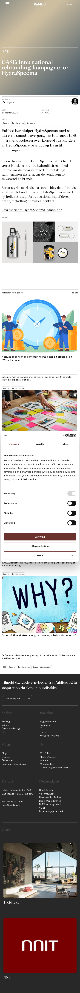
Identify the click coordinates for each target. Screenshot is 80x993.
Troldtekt (11, 902)
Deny (40, 555)
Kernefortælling (18, 123)
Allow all (40, 536)
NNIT (7, 977)
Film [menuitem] (4, 732)
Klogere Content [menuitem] (48, 756)
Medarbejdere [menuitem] (47, 764)
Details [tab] (40, 444)
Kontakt (70, 4)
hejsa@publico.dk (11, 805)
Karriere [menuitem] (44, 760)
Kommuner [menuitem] (45, 725)
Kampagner (31, 123)
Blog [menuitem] (4, 753)
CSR (4, 667)
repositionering (45, 196)
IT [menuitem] (41, 728)
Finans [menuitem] (43, 732)
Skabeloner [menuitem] (7, 760)
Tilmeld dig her (12, 698)
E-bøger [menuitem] (6, 756)
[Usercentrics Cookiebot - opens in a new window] (62, 435)
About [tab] (65, 444)
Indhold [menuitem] (5, 725)
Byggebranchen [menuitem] (48, 721)
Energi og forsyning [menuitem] (49, 735)
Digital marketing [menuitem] (11, 728)
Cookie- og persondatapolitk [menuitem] (55, 767)
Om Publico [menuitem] (46, 753)
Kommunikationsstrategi (42, 667)
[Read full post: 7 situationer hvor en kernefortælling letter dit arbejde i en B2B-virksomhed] (39, 325)
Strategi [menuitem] (6, 721)
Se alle (75, 292)
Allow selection (40, 546)
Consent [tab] (14, 444)
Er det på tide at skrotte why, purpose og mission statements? (39, 635)
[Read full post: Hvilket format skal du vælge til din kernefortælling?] (39, 418)
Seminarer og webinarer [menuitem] (14, 764)
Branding (6, 123)
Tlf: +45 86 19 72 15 (12, 801)
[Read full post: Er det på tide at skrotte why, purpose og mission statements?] (39, 604)
